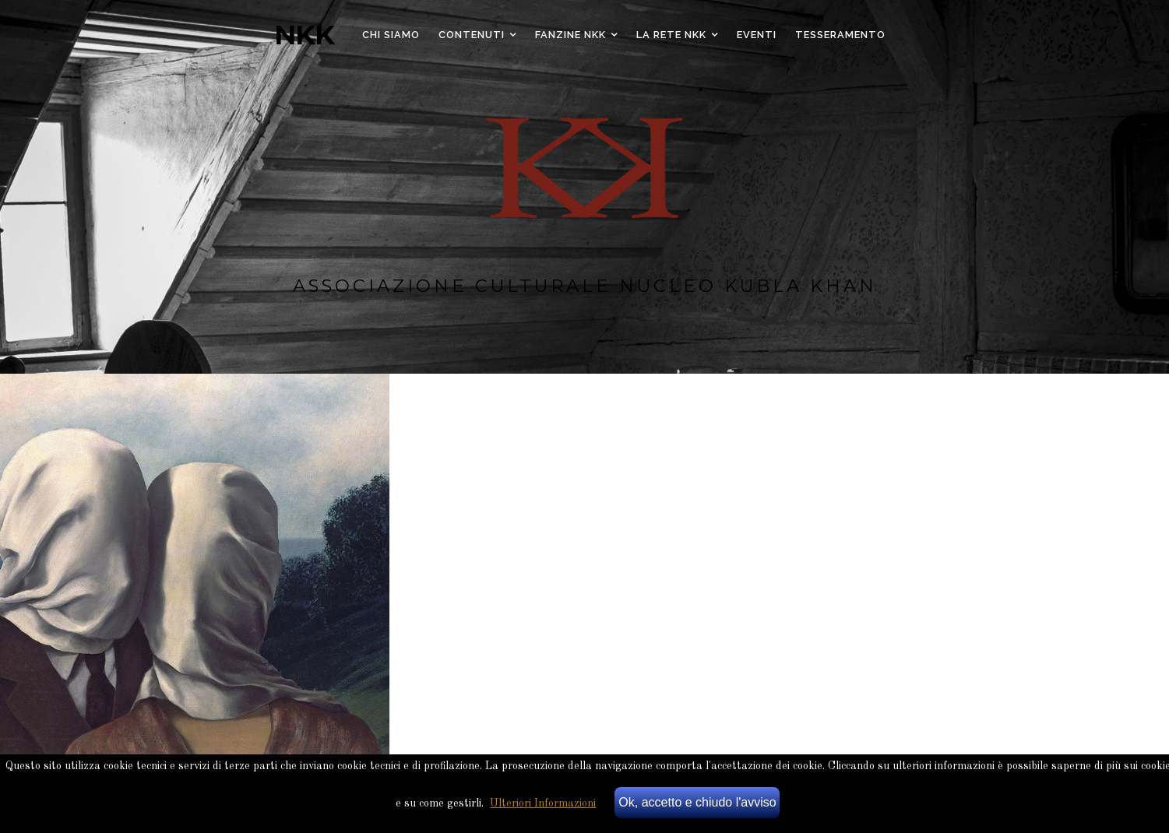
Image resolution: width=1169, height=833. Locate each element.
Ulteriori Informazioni (543, 803)
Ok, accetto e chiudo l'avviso (697, 802)
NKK (304, 35)
